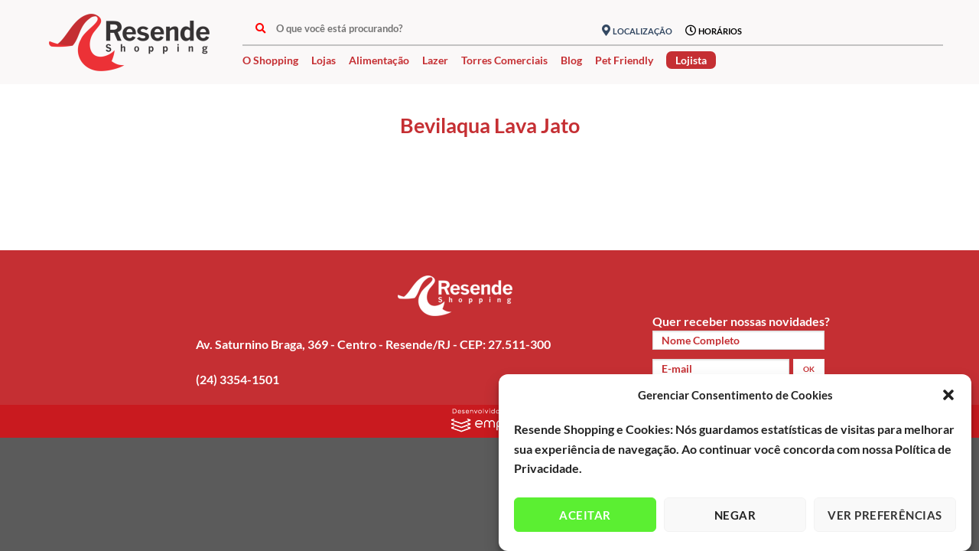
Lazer (435, 60)
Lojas (323, 60)
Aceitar (584, 515)
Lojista (691, 60)
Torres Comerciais (504, 60)
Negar (735, 515)
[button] (948, 395)
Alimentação (379, 60)
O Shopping (270, 60)
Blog (571, 60)
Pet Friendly (624, 60)
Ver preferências (885, 515)
